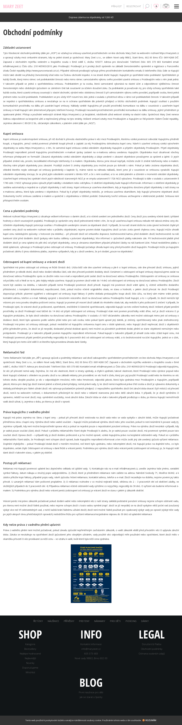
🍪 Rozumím (149, 720)
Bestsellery (30, 648)
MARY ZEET (13, 6)
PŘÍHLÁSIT (116, 6)
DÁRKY (145, 621)
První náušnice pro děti (91, 692)
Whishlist (30, 672)
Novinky (30, 662)
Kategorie (30, 644)
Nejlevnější (30, 658)
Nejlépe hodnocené (30, 653)
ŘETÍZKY (38, 621)
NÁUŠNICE (53, 621)
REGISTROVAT (133, 6)
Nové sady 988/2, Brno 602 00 (91, 658)
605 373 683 (91, 653)
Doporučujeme (30, 667)
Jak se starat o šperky (91, 697)
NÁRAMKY (99, 621)
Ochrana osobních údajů (152, 653)
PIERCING (130, 621)
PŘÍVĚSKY (69, 621)
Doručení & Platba (151, 644)
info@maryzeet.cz (91, 648)
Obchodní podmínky (151, 648)
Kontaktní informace (91, 644)
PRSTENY (84, 621)
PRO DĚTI (115, 621)
